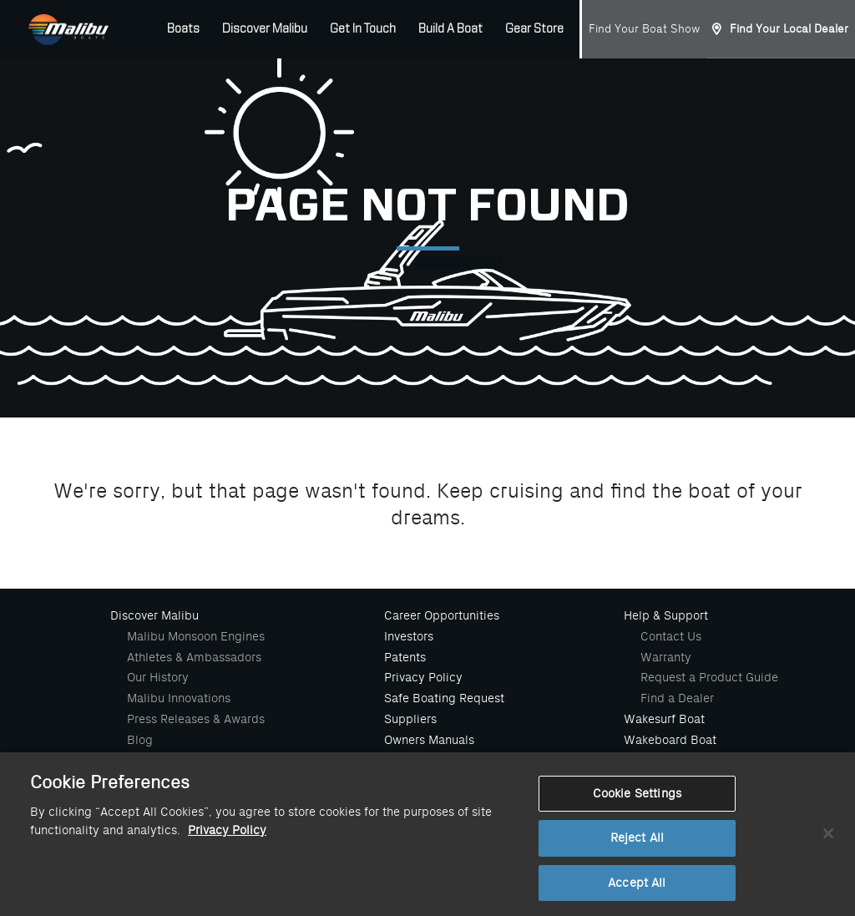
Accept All (636, 889)
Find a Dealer (677, 698)
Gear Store (534, 29)
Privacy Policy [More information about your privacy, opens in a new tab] (227, 836)
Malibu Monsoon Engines (196, 636)
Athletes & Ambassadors (194, 657)
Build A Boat (450, 29)
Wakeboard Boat (670, 739)
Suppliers (410, 719)
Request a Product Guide (709, 677)
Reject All (637, 844)
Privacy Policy (423, 677)
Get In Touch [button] (363, 29)
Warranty (665, 657)
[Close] (828, 839)
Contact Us (670, 636)
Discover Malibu (154, 615)
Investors (408, 636)
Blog (140, 739)
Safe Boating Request (444, 698)
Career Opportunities (441, 615)
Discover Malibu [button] (264, 29)
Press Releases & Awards (196, 719)
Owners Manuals (429, 739)
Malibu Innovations (178, 698)
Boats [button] (183, 29)
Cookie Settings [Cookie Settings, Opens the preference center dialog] (637, 799)
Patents (405, 657)
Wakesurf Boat (664, 719)
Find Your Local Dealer (789, 29)
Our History (158, 677)
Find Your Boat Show (644, 29)
